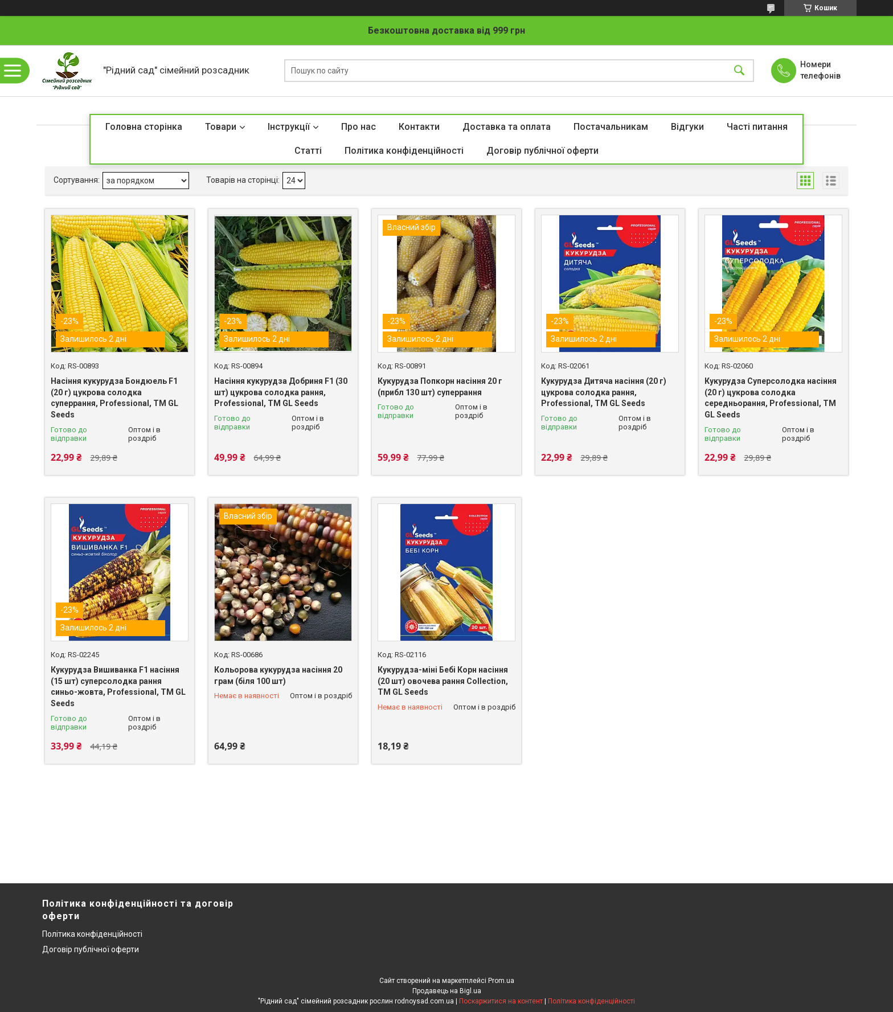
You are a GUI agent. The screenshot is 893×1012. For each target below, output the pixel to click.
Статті (308, 150)
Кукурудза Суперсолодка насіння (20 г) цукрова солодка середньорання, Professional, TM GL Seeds (770, 397)
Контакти (419, 126)
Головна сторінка (143, 126)
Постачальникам (611, 126)
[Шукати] (739, 70)
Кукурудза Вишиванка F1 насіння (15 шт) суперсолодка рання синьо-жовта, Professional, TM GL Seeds (118, 686)
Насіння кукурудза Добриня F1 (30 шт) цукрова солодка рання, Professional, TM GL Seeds (280, 392)
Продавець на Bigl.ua (446, 991)
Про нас (358, 126)
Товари (220, 126)
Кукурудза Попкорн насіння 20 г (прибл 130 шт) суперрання (440, 386)
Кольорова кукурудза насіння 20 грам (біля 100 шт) (278, 675)
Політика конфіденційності (404, 150)
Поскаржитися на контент (501, 1001)
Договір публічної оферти (542, 150)
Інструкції (289, 126)
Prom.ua (501, 981)
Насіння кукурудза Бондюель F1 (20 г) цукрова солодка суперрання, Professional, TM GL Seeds (114, 397)
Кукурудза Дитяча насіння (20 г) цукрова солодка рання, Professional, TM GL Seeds (603, 392)
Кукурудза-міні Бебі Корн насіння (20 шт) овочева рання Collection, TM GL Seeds (443, 680)
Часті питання (757, 126)
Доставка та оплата (506, 126)
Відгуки (687, 126)
